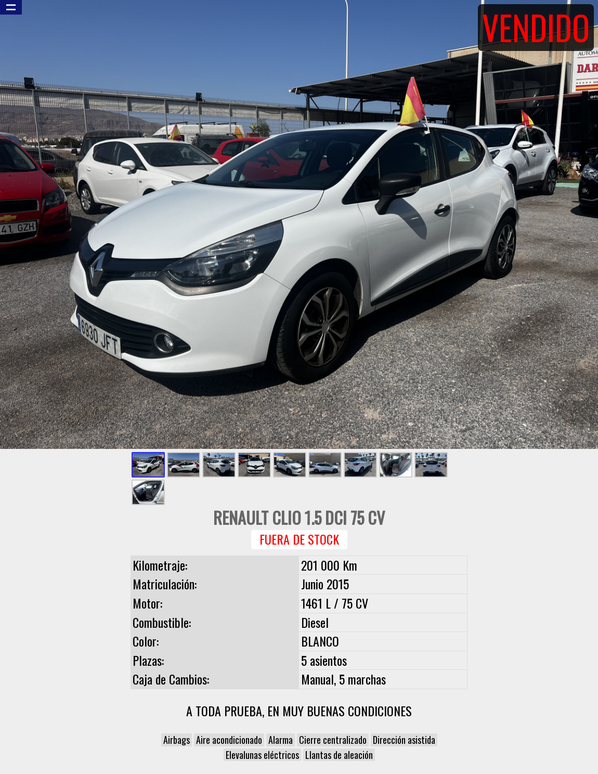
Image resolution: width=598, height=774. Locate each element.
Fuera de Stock (299, 539)
